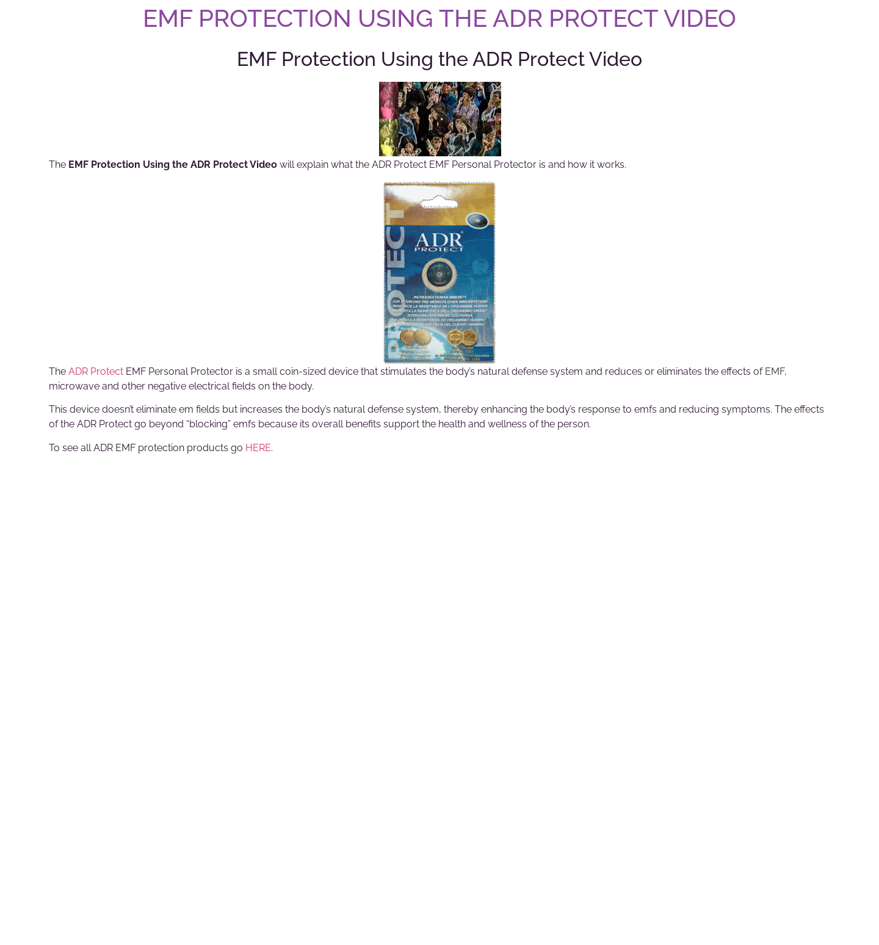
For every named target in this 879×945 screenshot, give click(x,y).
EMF (774, 371)
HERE (258, 448)
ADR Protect (95, 371)
